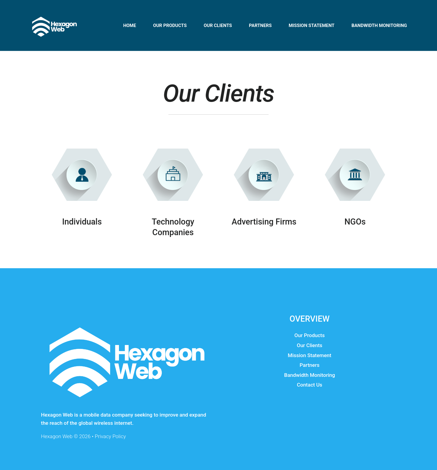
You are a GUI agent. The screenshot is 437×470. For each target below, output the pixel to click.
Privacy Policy (110, 436)
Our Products (309, 335)
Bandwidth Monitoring (379, 25)
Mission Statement (311, 25)
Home (129, 25)
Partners (260, 25)
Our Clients (218, 25)
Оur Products (170, 25)
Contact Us (309, 385)
